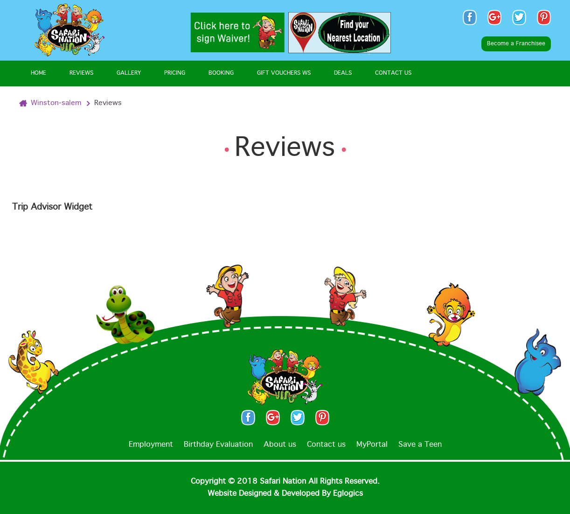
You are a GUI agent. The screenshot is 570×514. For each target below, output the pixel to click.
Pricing (174, 73)
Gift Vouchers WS (284, 73)
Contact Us (393, 73)
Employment (151, 445)
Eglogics (348, 494)
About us (280, 445)
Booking (221, 73)
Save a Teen (420, 445)
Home (38, 73)
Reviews (81, 73)
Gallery (129, 73)
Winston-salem (56, 103)
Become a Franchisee (516, 44)
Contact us (326, 445)
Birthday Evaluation (218, 445)
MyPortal (372, 445)
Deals (343, 73)
